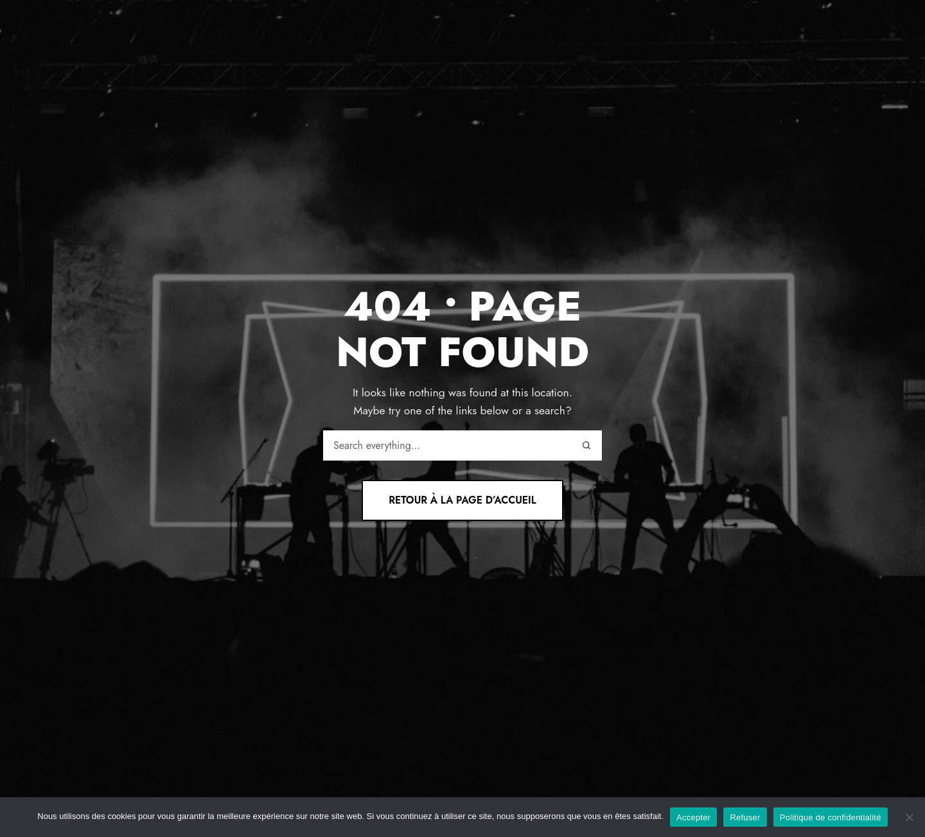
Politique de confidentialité (830, 817)
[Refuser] (909, 817)
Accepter (693, 817)
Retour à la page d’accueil (462, 500)
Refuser (745, 817)
